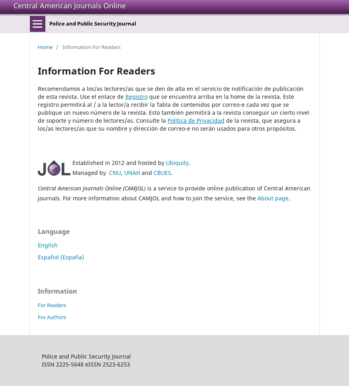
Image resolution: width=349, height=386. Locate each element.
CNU (115, 172)
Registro (136, 96)
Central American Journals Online (70, 5)
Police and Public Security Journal (92, 23)
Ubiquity (177, 163)
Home (45, 47)
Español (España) (61, 257)
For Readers (52, 305)
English (48, 245)
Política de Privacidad (196, 120)
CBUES (162, 172)
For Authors (52, 317)
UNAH (132, 172)
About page (273, 198)
